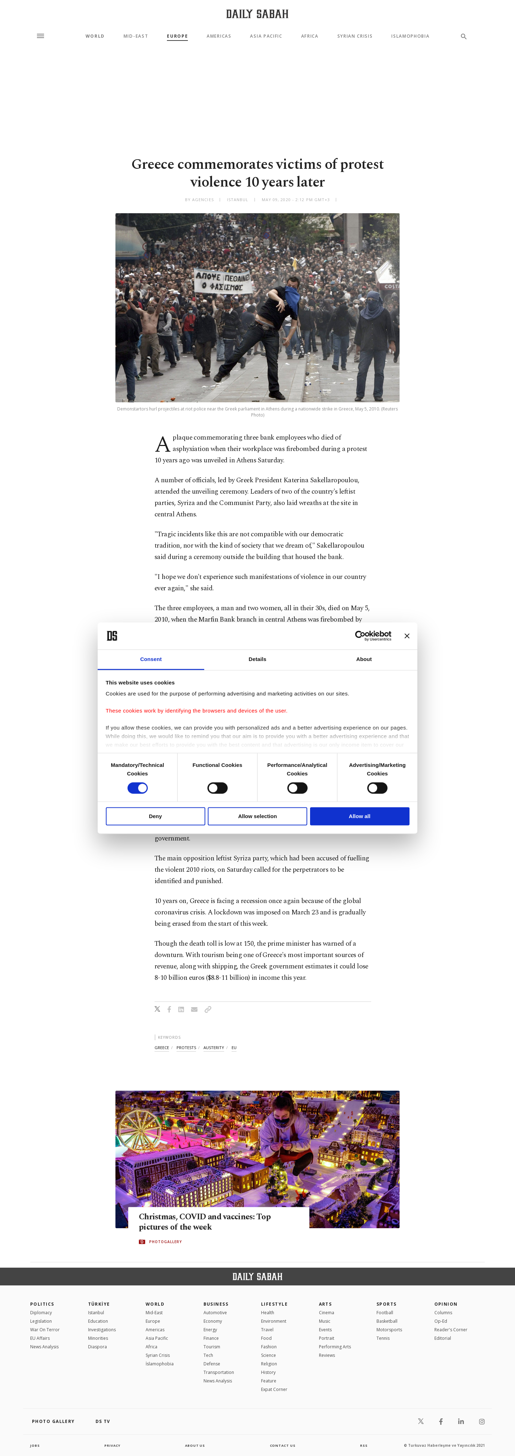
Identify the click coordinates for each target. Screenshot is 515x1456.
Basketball (386, 1321)
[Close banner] (407, 635)
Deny (155, 816)
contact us (283, 1445)
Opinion (446, 1304)
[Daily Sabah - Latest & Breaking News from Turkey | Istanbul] (257, 13)
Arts (325, 1304)
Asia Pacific (266, 36)
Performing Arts (335, 1347)
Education (98, 1321)
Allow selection (257, 816)
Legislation (41, 1321)
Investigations (102, 1330)
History (268, 1372)
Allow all (359, 816)
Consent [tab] (151, 659)
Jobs (35, 1445)
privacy (112, 1445)
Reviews (327, 1355)
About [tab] (364, 659)
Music (324, 1321)
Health (267, 1313)
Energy (210, 1330)
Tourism (212, 1347)
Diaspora (97, 1347)
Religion (269, 1364)
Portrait (326, 1338)
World (95, 36)
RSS (364, 1445)
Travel (267, 1330)
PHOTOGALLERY (165, 1242)
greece (161, 1047)
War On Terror (45, 1330)
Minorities (98, 1338)
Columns (443, 1313)
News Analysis (44, 1347)
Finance (211, 1338)
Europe (177, 36)
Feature (268, 1381)
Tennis (383, 1338)
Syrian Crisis (355, 36)
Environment (273, 1321)
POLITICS (42, 1304)
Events (325, 1330)
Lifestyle (274, 1304)
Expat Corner (274, 1389)
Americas (219, 36)
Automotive (215, 1313)
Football (384, 1313)
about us (195, 1445)
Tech (208, 1355)
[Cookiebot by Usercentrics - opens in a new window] (360, 635)
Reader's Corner (450, 1330)
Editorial (442, 1338)
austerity (214, 1047)
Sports (386, 1304)
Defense (212, 1364)
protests (186, 1047)
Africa (310, 36)
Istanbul (96, 1313)
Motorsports (389, 1330)
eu (234, 1047)
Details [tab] (257, 659)
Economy (213, 1321)
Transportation (219, 1372)
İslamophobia (160, 1364)
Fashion (269, 1347)
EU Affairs (40, 1338)
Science (268, 1355)
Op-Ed (440, 1321)
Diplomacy (41, 1313)
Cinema (326, 1313)
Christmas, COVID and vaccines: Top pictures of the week (210, 1222)
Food (266, 1338)
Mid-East (136, 36)
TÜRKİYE (99, 1304)
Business (216, 1304)
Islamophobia (410, 36)
